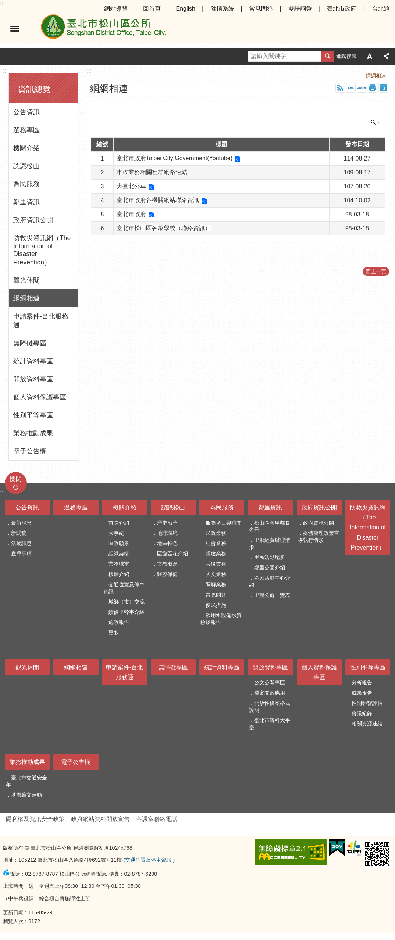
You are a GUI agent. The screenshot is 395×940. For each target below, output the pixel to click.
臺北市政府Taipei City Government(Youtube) (174, 158)
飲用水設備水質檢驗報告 (221, 618)
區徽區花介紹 (172, 554)
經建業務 (216, 554)
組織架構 (118, 554)
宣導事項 (21, 554)
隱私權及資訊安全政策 (35, 819)
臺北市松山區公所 (103, 28)
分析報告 (362, 682)
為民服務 (26, 184)
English (185, 9)
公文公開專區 (269, 682)
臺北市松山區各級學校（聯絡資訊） (164, 228)
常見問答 (261, 9)
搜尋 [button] (327, 56)
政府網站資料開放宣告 (100, 819)
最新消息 (21, 523)
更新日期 (13, 912)
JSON (361, 88)
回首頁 (152, 9)
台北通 (380, 9)
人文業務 (216, 574)
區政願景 (118, 543)
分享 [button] (386, 56)
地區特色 (167, 543)
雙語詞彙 (300, 9)
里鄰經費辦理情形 (269, 543)
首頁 (350, 76)
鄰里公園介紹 (269, 567)
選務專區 (26, 130)
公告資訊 (26, 112)
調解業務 (216, 584)
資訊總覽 (34, 89)
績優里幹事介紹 (126, 612)
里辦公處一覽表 (272, 595)
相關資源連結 (367, 724)
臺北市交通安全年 (26, 781)
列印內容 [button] (372, 88)
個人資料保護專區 (39, 397)
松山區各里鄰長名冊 (269, 526)
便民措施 (216, 605)
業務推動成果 (33, 433)
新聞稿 (18, 533)
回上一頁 (376, 271)
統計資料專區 (33, 361)
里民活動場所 (269, 557)
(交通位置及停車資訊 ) (149, 860)
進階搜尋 (346, 56)
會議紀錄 (362, 713)
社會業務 (216, 543)
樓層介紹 (118, 574)
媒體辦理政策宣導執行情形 (318, 536)
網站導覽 (116, 9)
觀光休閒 (26, 280)
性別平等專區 (33, 415)
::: (2, 3)
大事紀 (116, 533)
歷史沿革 (167, 523)
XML (351, 88)
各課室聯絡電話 (156, 819)
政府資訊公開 (33, 220)
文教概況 (167, 564)
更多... (115, 632)
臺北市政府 (341, 9)
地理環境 (167, 533)
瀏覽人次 (13, 921)
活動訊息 (21, 543)
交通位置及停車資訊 (124, 587)
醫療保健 (167, 574)
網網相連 (26, 298)
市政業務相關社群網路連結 (152, 172)
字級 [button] (369, 56)
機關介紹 (26, 148)
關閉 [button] (375, 122)
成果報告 (362, 693)
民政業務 (216, 533)
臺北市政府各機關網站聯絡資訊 (158, 200)
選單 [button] (14, 28)
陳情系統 (222, 9)
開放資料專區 (33, 379)
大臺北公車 (131, 186)
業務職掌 (118, 564)
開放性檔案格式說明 (269, 706)
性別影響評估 (367, 703)
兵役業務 (216, 564)
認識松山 (26, 166)
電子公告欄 (29, 451)
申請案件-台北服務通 (40, 321)
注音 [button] (383, 88)
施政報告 (118, 622)
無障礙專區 (29, 343)
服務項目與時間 (224, 523)
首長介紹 (118, 523)
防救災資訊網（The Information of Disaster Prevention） (42, 250)
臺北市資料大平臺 (269, 723)
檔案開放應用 (269, 693)
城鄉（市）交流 (126, 602)
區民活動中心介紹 (269, 581)
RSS (340, 88)
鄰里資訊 (26, 202)
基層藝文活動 (26, 795)
